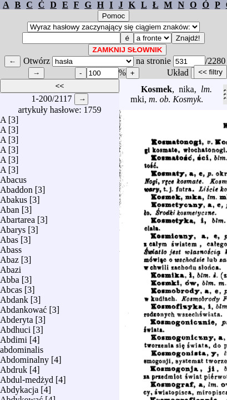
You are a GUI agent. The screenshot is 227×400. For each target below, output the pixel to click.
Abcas (11, 287)
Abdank (14, 297)
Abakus (13, 197)
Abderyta (16, 317)
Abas (9, 237)
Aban (9, 207)
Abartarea (17, 217)
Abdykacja (19, 387)
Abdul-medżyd (26, 377)
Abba (9, 277)
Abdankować (23, 307)
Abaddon (16, 187)
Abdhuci (15, 327)
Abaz (9, 257)
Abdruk (13, 367)
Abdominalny (24, 357)
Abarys (13, 227)
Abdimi (13, 337)
